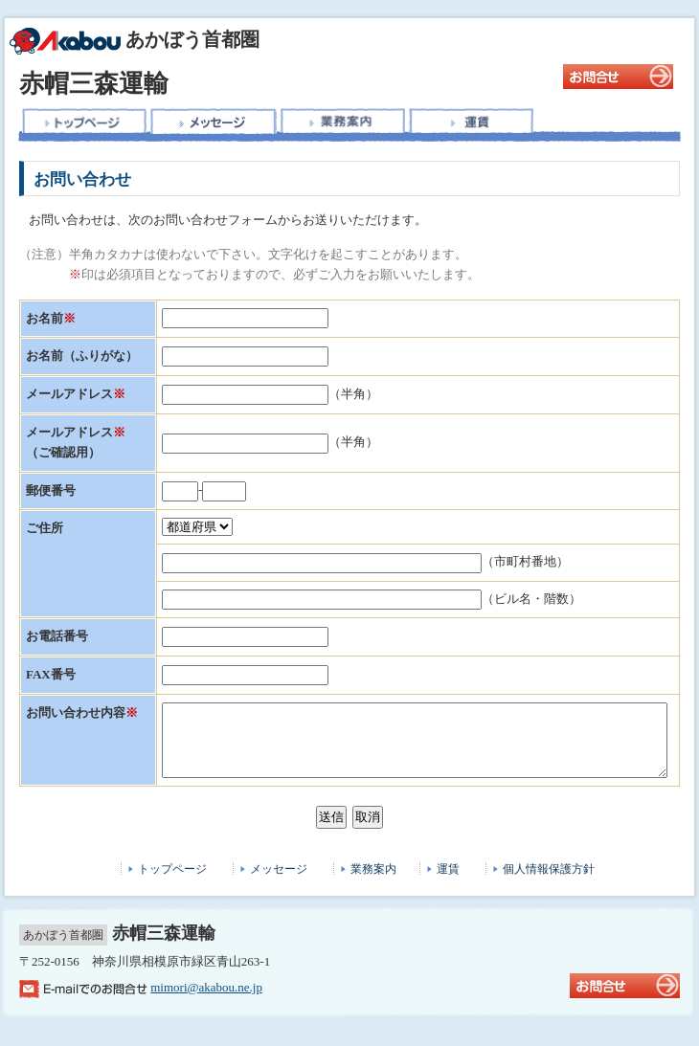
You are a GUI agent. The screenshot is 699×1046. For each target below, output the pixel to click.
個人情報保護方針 (549, 883)
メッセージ (278, 883)
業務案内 (373, 883)
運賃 (448, 883)
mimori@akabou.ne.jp (206, 1001)
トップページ (172, 883)
